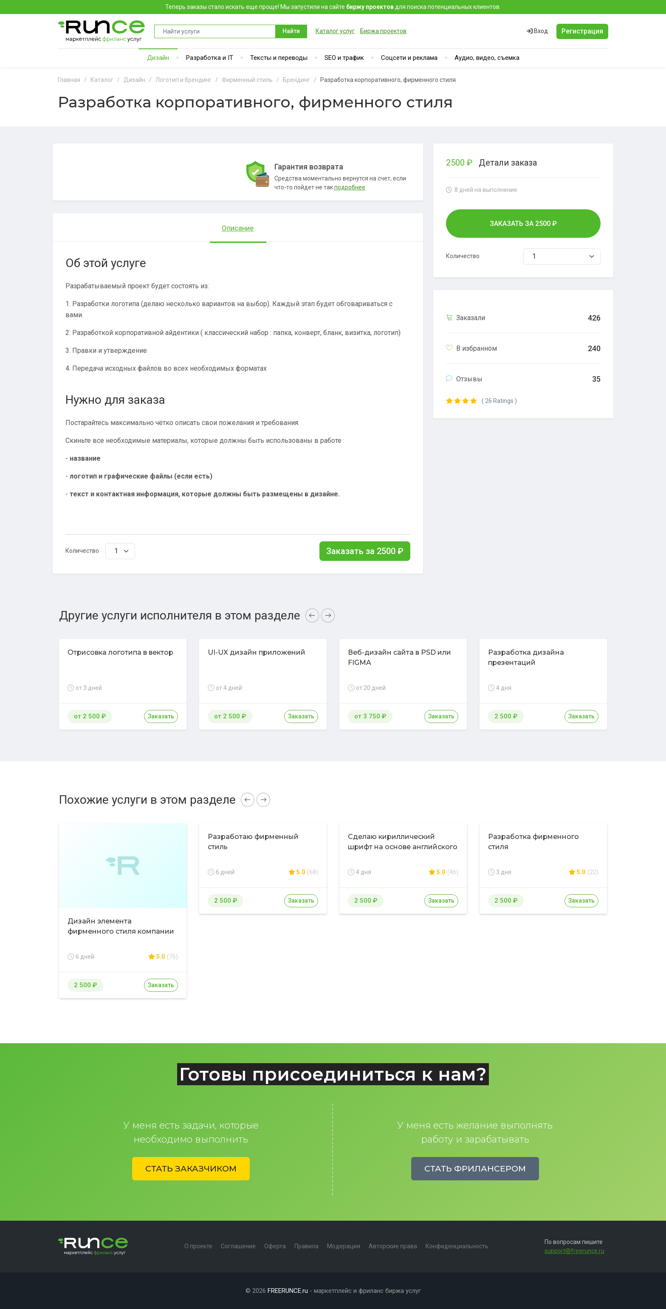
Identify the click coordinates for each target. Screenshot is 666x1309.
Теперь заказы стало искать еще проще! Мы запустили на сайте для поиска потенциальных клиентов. (333, 6)
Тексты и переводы (279, 58)
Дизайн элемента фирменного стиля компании (121, 926)
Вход (537, 31)
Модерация (343, 1246)
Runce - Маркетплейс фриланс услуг (102, 31)
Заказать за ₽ (365, 551)
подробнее (349, 187)
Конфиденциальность (457, 1246)
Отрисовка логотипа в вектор (120, 652)
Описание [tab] (238, 228)
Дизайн (158, 58)
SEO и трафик (344, 58)
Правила (306, 1246)
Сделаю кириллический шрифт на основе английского (402, 842)
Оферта (275, 1246)
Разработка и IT (209, 58)
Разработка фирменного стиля (533, 842)
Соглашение (238, 1246)
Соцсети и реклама (409, 58)
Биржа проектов (383, 31)
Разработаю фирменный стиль (253, 842)
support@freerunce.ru (574, 1250)
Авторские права (393, 1246)
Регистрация (582, 31)
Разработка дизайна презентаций (526, 657)
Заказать (161, 716)
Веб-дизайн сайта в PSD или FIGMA (399, 657)
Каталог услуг (335, 31)
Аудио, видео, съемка (486, 58)
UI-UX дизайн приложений (256, 652)
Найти (291, 31)
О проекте (198, 1246)
